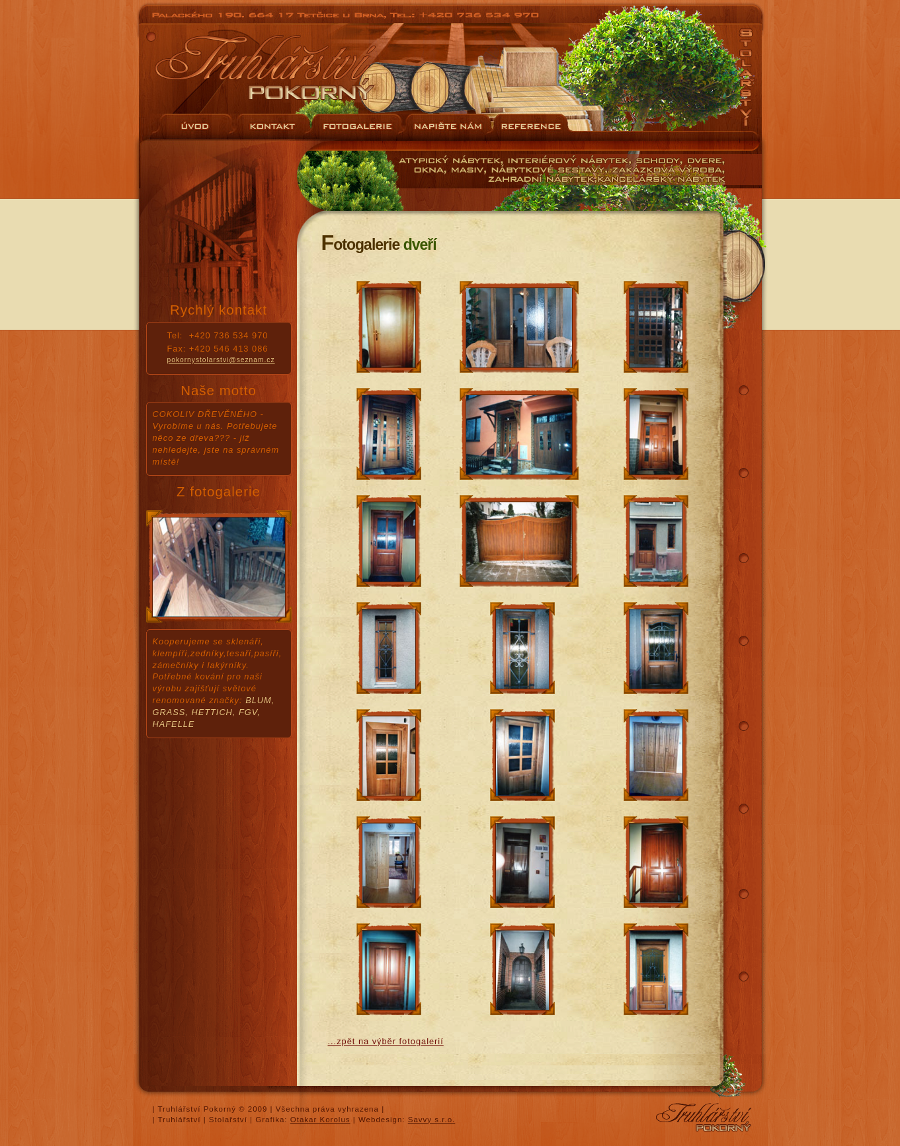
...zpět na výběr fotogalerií (386, 1041)
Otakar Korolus (320, 1120)
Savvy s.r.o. (432, 1120)
